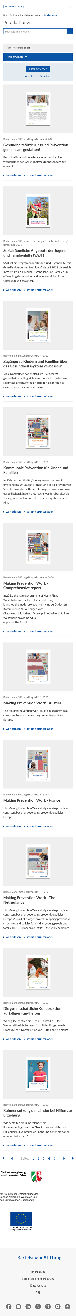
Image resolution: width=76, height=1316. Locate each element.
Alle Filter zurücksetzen (38, 76)
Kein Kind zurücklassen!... (30, 15)
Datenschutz (38, 1285)
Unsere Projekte (10, 15)
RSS (38, 1292)
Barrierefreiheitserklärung (38, 1278)
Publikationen (50, 15)
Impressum (38, 1271)
